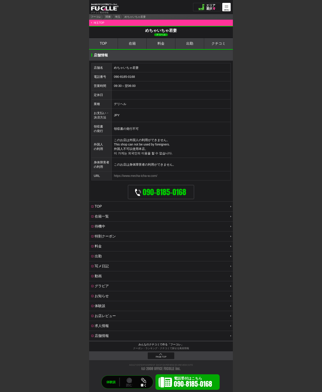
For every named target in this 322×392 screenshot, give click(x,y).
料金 (161, 43)
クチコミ (218, 43)
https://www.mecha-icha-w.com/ (135, 176)
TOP (103, 43)
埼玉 (117, 16)
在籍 (132, 43)
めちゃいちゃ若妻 (135, 16)
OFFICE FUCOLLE (164, 368)
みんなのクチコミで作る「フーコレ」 (161, 344)
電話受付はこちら (193, 383)
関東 (108, 16)
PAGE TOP (161, 357)
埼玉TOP (99, 22)
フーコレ (96, 16)
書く (143, 385)
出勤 (189, 43)
